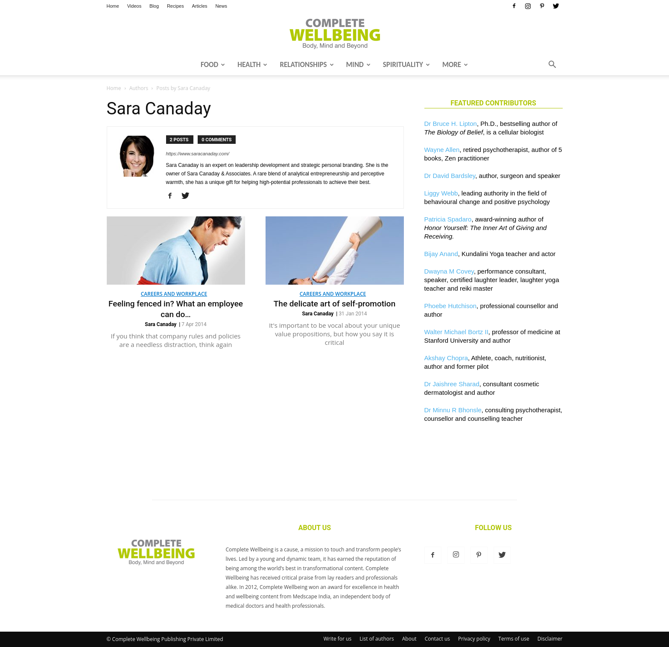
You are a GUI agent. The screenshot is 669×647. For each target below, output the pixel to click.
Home (113, 6)
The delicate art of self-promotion (334, 304)
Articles (199, 6)
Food (213, 64)
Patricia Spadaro (448, 219)
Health (252, 64)
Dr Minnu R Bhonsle (453, 410)
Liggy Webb (441, 193)
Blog (154, 6)
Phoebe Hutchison (450, 305)
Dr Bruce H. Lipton (450, 123)
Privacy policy (474, 638)
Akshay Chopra (446, 357)
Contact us (437, 638)
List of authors (376, 638)
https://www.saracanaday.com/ (197, 153)
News (221, 6)
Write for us (338, 638)
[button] (552, 65)
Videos (134, 6)
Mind (358, 64)
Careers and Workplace (174, 293)
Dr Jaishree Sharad (451, 384)
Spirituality (406, 64)
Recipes (175, 6)
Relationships (306, 64)
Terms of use (513, 638)
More (455, 64)
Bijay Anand (441, 253)
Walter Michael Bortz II (456, 331)
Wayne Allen (442, 149)
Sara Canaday (160, 324)
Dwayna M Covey (449, 271)
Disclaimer (550, 638)
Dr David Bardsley (450, 175)
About (409, 638)
